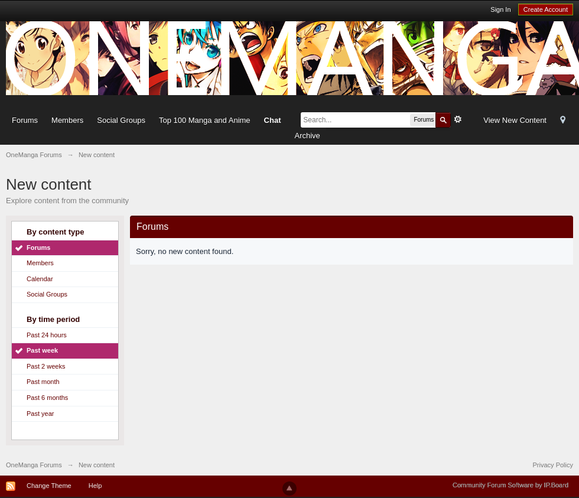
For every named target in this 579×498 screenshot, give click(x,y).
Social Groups (121, 120)
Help (95, 485)
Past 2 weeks (46, 366)
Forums (25, 120)
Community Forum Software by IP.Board (510, 485)
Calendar (40, 278)
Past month (43, 381)
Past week (42, 350)
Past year (40, 413)
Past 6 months (47, 397)
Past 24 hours (47, 334)
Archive (307, 135)
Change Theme (49, 485)
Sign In (500, 9)
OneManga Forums (34, 464)
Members (67, 120)
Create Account (545, 9)
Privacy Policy (553, 464)
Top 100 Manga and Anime (205, 120)
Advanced (458, 119)
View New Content (515, 120)
